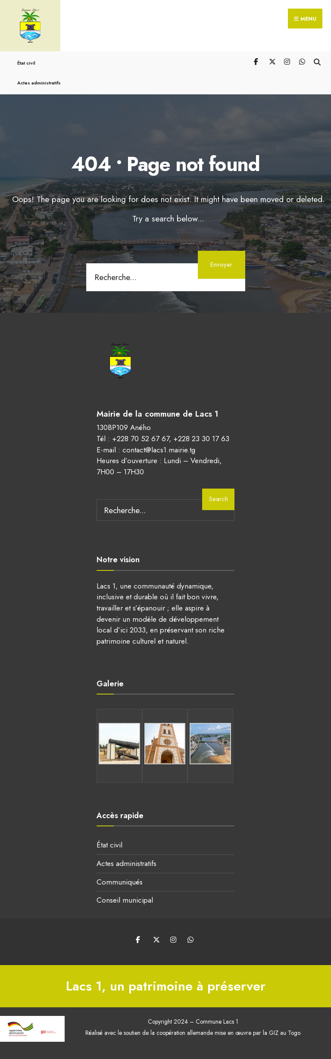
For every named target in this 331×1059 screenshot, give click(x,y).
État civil (26, 62)
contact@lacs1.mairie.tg (158, 450)
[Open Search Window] (317, 61)
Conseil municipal (125, 900)
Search (218, 499)
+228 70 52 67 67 (140, 438)
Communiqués (120, 882)
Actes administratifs (39, 82)
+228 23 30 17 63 (201, 438)
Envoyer (221, 264)
